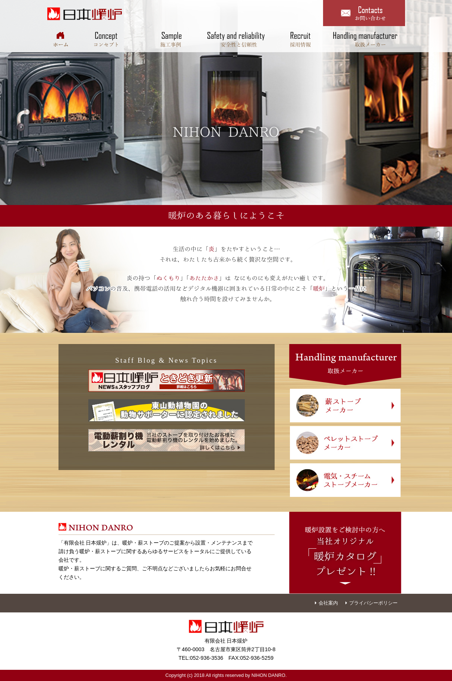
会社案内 (326, 603)
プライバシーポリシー (371, 603)
